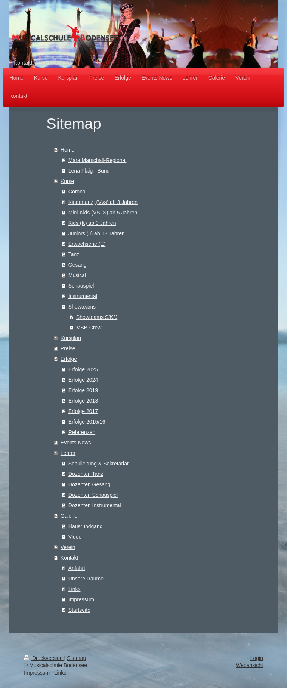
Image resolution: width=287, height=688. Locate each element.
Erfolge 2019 (83, 390)
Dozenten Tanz (85, 474)
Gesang (77, 265)
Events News (76, 443)
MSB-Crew (89, 328)
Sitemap (76, 658)
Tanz (74, 254)
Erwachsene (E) (87, 244)
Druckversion (44, 658)
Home (67, 150)
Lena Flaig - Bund (89, 171)
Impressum (81, 599)
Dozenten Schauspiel (93, 495)
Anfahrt (76, 568)
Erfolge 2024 (83, 380)
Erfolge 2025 (83, 369)
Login (256, 658)
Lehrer (68, 453)
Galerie (69, 516)
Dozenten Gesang (89, 484)
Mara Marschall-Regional (97, 160)
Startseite (79, 610)
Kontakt (69, 558)
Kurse (67, 181)
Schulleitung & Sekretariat (98, 464)
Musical (77, 275)
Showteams (82, 307)
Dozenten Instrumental (94, 505)
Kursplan (71, 338)
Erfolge (69, 359)
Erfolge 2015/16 (86, 422)
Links (74, 589)
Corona (77, 192)
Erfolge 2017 (83, 411)
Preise (68, 348)
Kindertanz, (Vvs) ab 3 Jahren (103, 202)
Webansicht (249, 665)
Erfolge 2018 (83, 401)
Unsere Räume (86, 579)
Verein (68, 547)
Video (75, 537)
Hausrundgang (85, 526)
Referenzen (81, 432)
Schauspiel (81, 286)
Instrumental (82, 296)
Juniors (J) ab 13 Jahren (96, 233)
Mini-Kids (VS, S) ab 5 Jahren (102, 213)
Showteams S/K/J (97, 317)
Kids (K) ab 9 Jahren (92, 223)
